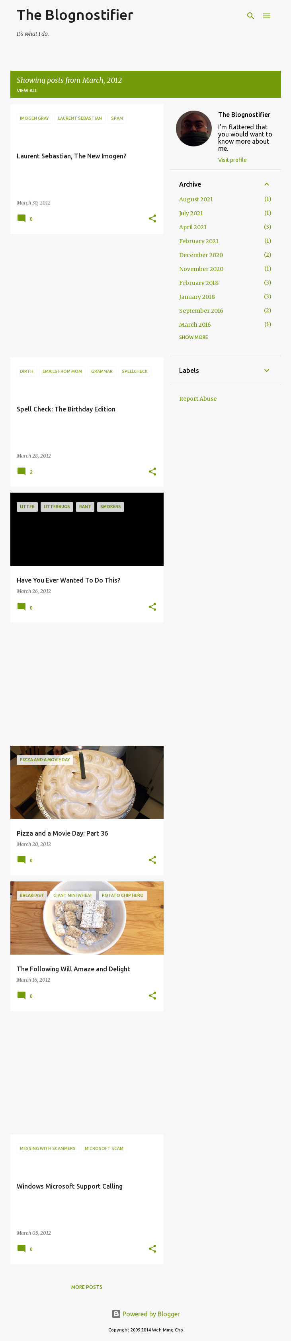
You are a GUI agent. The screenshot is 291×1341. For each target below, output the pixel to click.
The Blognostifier (75, 14)
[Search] (251, 15)
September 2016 (201, 310)
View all (27, 90)
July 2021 (191, 213)
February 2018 (199, 283)
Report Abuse (198, 398)
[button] (152, 219)
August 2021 (196, 199)
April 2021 (193, 227)
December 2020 (201, 255)
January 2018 (197, 296)
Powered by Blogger (145, 1314)
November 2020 (201, 269)
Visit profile (232, 160)
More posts (86, 1287)
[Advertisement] (84, 295)
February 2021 (199, 241)
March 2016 (195, 324)
